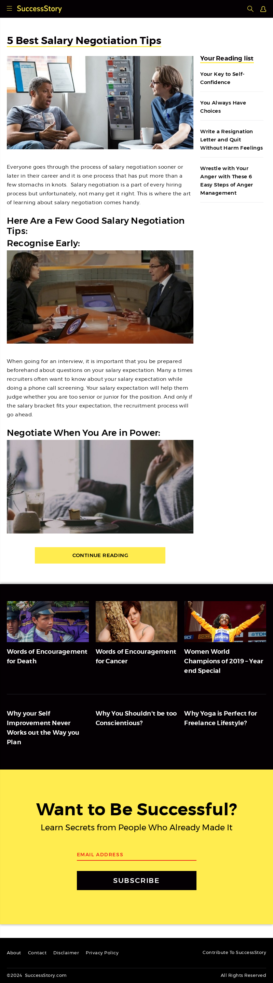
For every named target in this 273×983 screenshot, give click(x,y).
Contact (37, 953)
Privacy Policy (102, 953)
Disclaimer (66, 953)
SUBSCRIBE (136, 880)
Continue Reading (100, 555)
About (14, 953)
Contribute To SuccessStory (234, 953)
